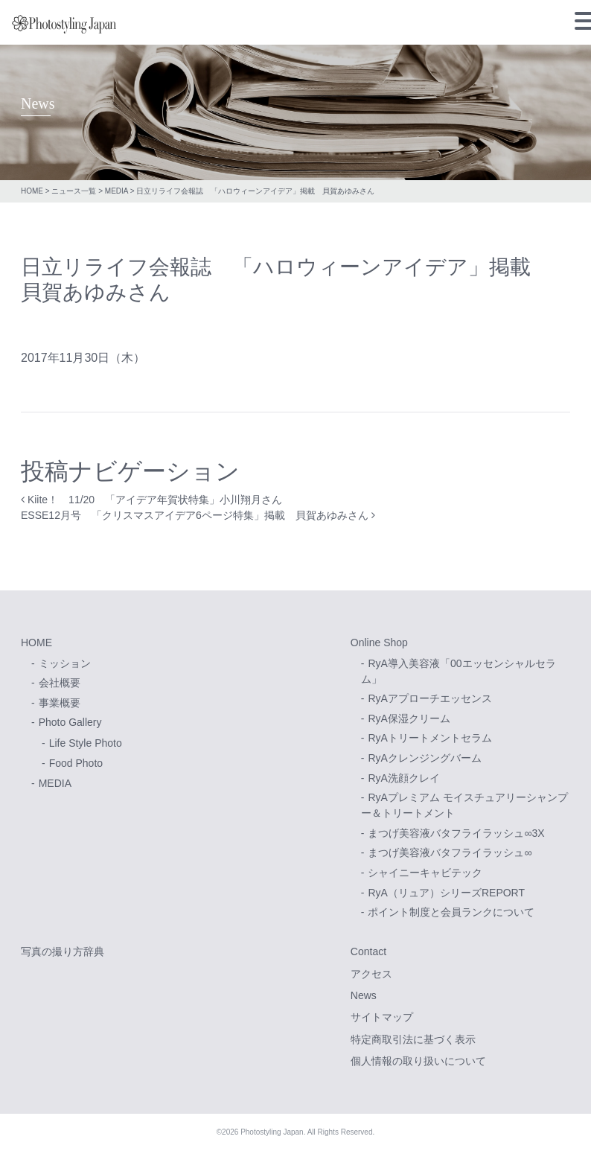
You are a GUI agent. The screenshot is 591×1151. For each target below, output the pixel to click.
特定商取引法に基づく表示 (413, 1039)
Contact (368, 951)
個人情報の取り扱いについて (418, 1061)
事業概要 (59, 703)
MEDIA (116, 191)
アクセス (371, 974)
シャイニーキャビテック (425, 873)
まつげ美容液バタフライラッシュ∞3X (456, 833)
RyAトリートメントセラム (429, 738)
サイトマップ (382, 1017)
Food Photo (76, 763)
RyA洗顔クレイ (403, 778)
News (364, 995)
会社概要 (59, 683)
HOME (32, 191)
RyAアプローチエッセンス (429, 698)
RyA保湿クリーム (409, 718)
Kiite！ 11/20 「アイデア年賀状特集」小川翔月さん (151, 500)
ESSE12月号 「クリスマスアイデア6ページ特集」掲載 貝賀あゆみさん (198, 515)
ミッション (65, 663)
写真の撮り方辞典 (62, 951)
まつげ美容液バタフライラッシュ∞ (449, 852)
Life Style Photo (85, 743)
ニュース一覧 (73, 191)
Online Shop (379, 642)
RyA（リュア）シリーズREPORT (446, 893)
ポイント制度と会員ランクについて (451, 912)
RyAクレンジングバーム (424, 758)
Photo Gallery (70, 722)
